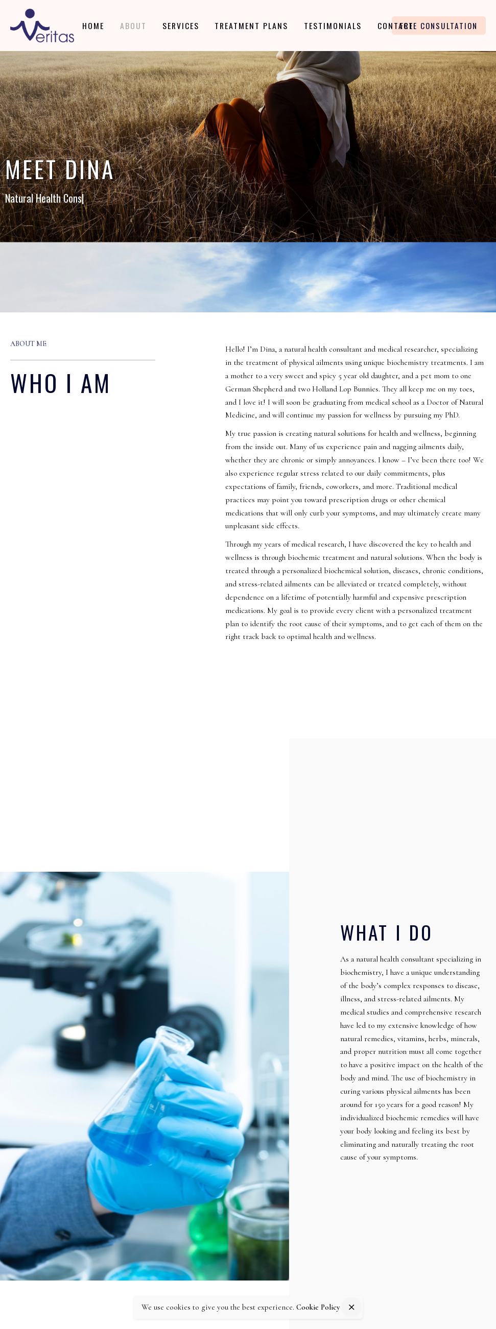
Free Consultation (439, 25)
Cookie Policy (318, 1307)
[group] (95, 25)
